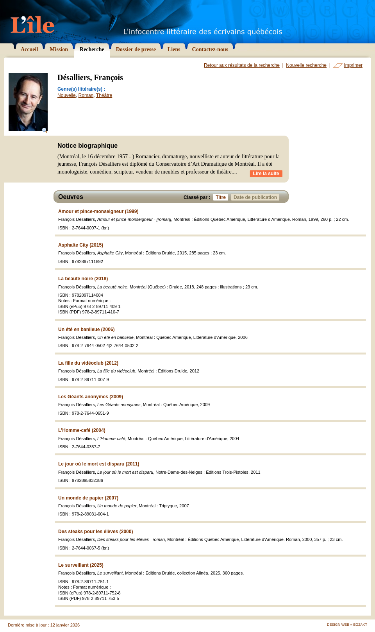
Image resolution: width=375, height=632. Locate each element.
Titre (222, 197)
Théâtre (104, 95)
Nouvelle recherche (306, 65)
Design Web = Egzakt (347, 625)
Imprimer (353, 65)
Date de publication (256, 197)
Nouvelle (66, 95)
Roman (86, 95)
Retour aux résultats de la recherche (242, 65)
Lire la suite (266, 173)
